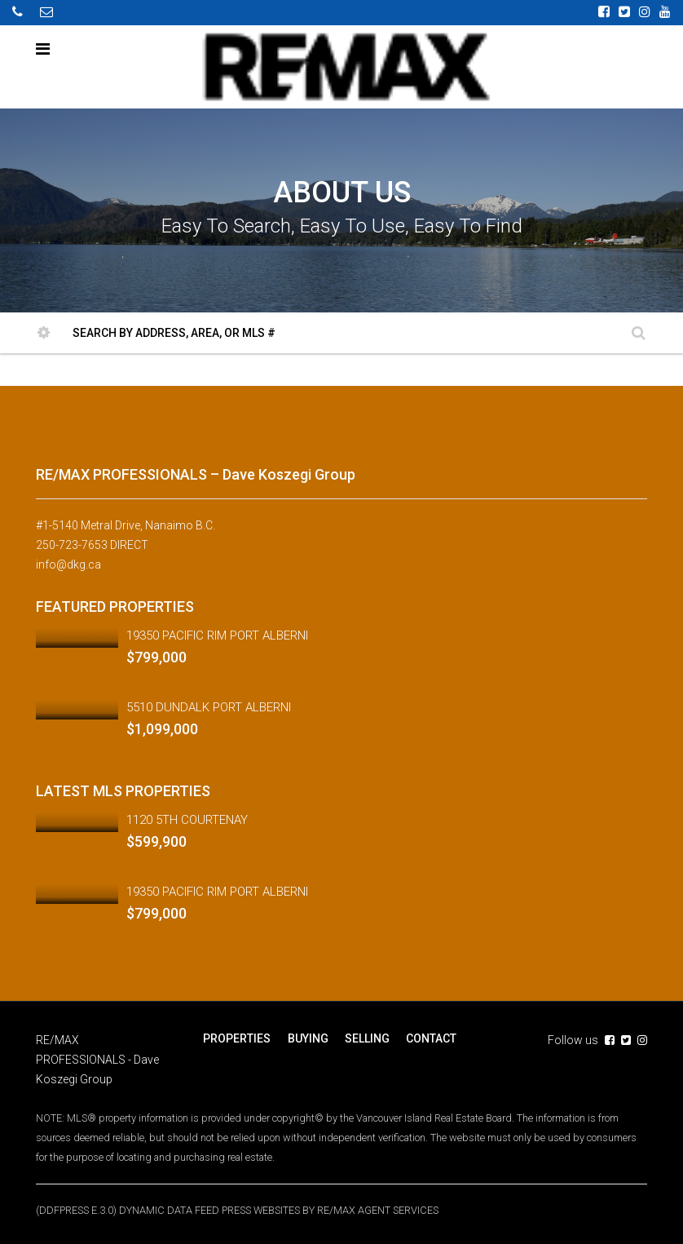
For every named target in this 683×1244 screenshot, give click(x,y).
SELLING (366, 1037)
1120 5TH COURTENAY (187, 819)
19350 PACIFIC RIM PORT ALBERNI (217, 634)
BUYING (307, 1037)
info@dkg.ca (68, 564)
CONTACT (430, 1037)
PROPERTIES (237, 1037)
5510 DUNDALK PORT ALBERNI (208, 706)
